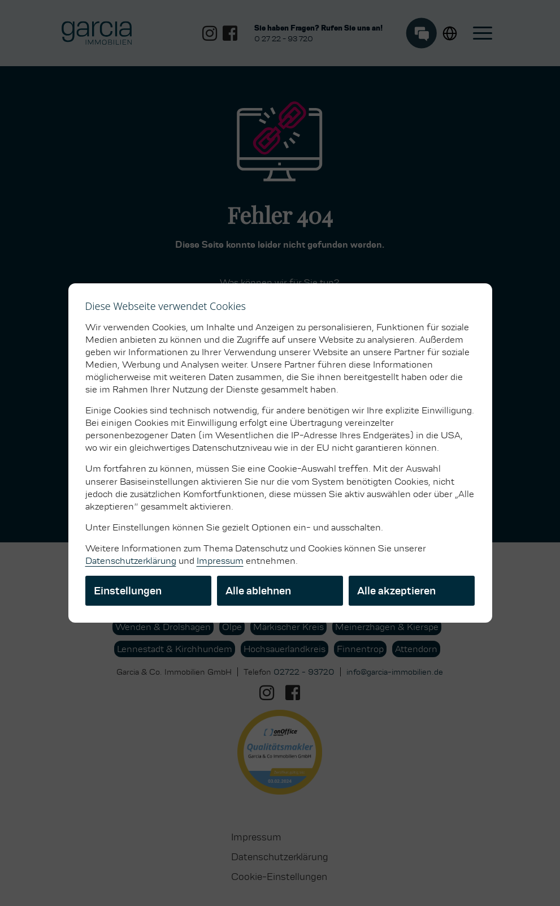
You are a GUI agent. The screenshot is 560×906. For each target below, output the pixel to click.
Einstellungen (128, 590)
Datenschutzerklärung (130, 560)
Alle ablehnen (258, 590)
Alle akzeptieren (396, 590)
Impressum (220, 560)
